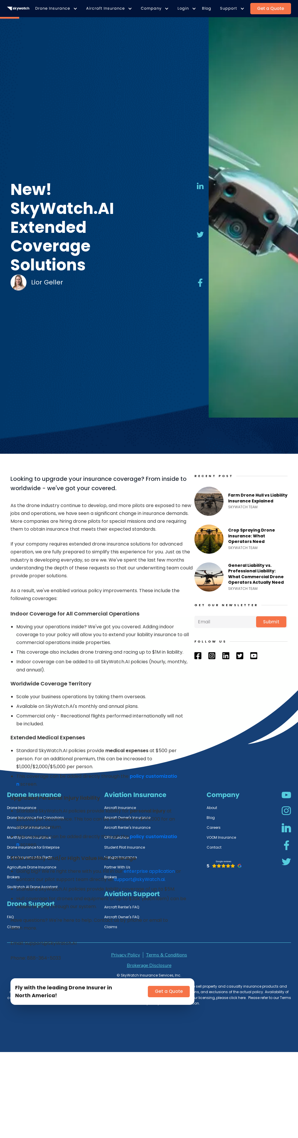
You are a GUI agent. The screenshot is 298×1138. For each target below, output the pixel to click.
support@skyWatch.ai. (140, 879)
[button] (54, 9)
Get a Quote (270, 8)
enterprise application (149, 871)
